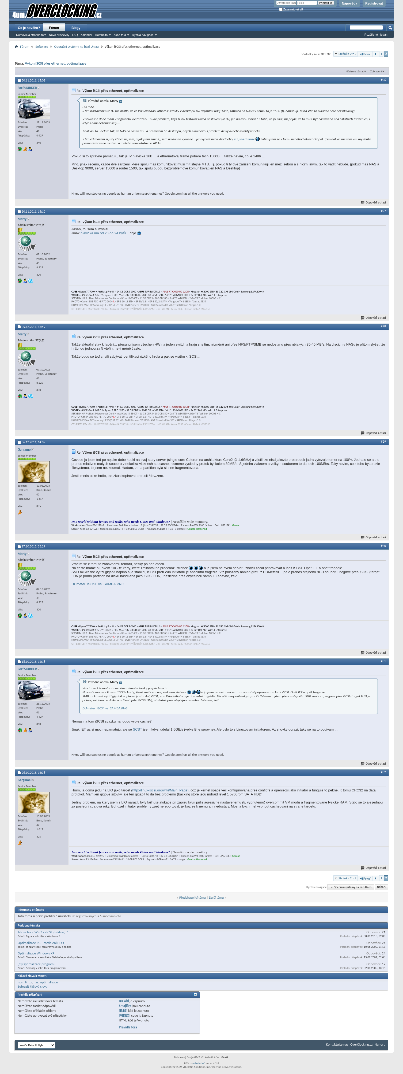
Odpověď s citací (373, 202)
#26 (383, 80)
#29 (383, 441)
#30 (383, 546)
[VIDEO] (124, 1015)
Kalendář (86, 34)
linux (28, 982)
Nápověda (349, 3)
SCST (137, 729)
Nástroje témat (355, 71)
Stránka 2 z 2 (347, 54)
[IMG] (123, 1011)
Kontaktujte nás (337, 1044)
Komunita (101, 34)
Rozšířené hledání (376, 34)
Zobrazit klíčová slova (32, 986)
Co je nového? (29, 28)
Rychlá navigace (143, 34)
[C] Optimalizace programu (36, 964)
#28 (383, 326)
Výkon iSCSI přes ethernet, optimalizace (55, 63)
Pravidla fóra (128, 1027)
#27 (383, 211)
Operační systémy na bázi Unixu (76, 47)
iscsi (21, 982)
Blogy (75, 28)
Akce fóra (119, 34)
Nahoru (381, 887)
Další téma (216, 897)
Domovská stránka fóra (31, 34)
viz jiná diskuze (244, 139)
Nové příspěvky (59, 34)
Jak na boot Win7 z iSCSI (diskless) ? (43, 932)
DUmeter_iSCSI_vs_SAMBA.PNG (97, 584)
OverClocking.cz (361, 1044)
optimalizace (49, 982)
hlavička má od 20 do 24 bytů (103, 233)
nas (35, 982)
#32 (383, 772)
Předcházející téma (192, 897)
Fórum (54, 28)
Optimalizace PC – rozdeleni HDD (41, 943)
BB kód (124, 1001)
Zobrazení (376, 71)
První (365, 54)
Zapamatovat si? (291, 9)
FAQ (75, 34)
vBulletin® (199, 1063)
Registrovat (374, 3)
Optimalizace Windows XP (36, 953)
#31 (383, 661)
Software (41, 47)
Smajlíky (125, 1006)
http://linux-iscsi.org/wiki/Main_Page (160, 790)
